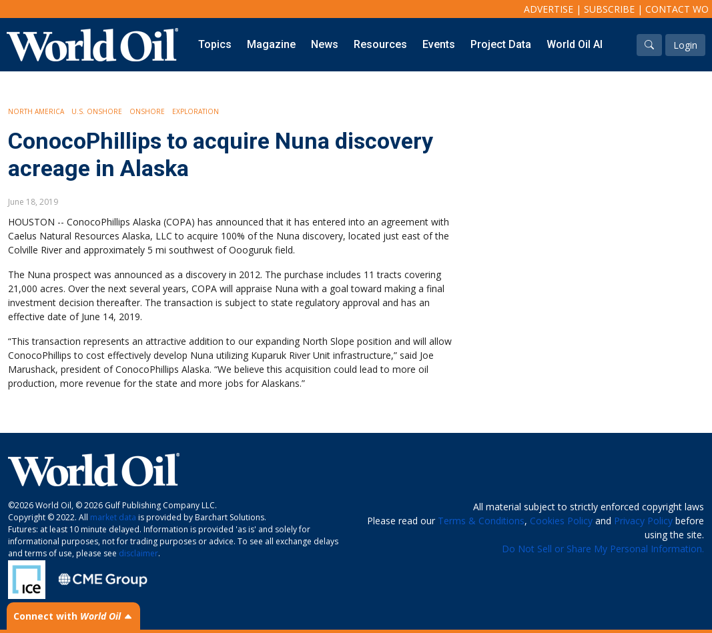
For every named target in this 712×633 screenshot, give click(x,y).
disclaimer (138, 553)
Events (438, 44)
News (324, 44)
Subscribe (609, 9)
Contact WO (677, 9)
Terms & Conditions (481, 520)
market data (113, 517)
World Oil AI (575, 44)
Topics (215, 44)
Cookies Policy (561, 520)
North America (36, 111)
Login (685, 45)
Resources (380, 44)
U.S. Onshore (96, 111)
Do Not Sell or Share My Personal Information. (603, 548)
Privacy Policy (643, 520)
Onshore (147, 111)
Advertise (548, 9)
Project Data (500, 44)
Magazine (271, 44)
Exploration (195, 111)
